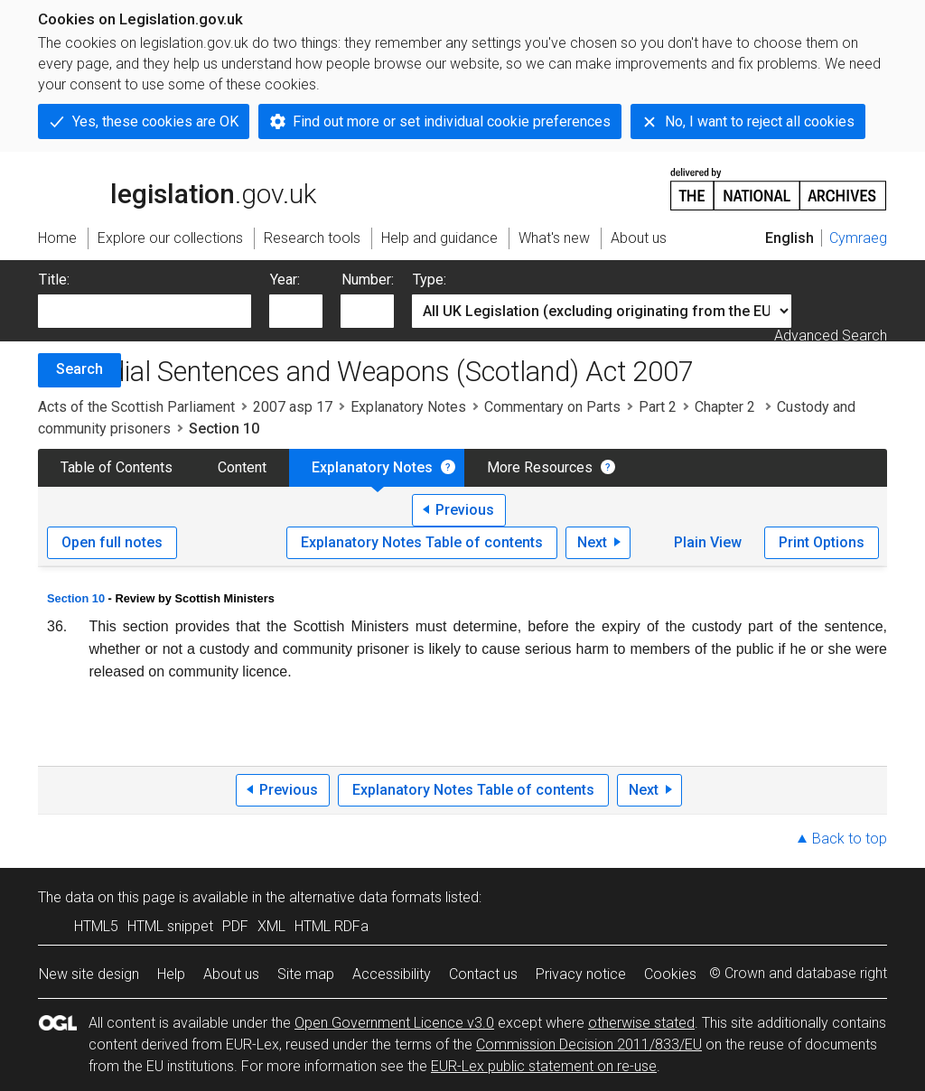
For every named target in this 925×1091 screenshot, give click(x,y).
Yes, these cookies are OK (155, 121)
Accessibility (391, 974)
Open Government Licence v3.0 (394, 1022)
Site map (305, 974)
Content (242, 467)
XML (271, 926)
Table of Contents (117, 467)
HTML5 (96, 926)
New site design (89, 974)
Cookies (670, 974)
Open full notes (112, 542)
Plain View (708, 542)
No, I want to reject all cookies (760, 121)
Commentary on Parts (552, 406)
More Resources (540, 467)
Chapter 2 (727, 406)
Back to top (849, 838)
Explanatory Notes (408, 406)
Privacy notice (581, 974)
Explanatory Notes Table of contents (422, 542)
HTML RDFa (331, 926)
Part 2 (658, 406)
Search (79, 369)
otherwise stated (641, 1022)
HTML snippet (170, 926)
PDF (235, 926)
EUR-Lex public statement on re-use (544, 1066)
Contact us (483, 974)
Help (171, 974)
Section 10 (76, 598)
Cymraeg (858, 238)
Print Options (821, 542)
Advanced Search (830, 335)
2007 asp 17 (292, 406)
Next (592, 542)
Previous (464, 509)
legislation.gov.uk (177, 188)
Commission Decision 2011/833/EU (589, 1044)
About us (231, 974)
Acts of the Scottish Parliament (136, 406)
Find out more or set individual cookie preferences (452, 121)
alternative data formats (365, 897)
